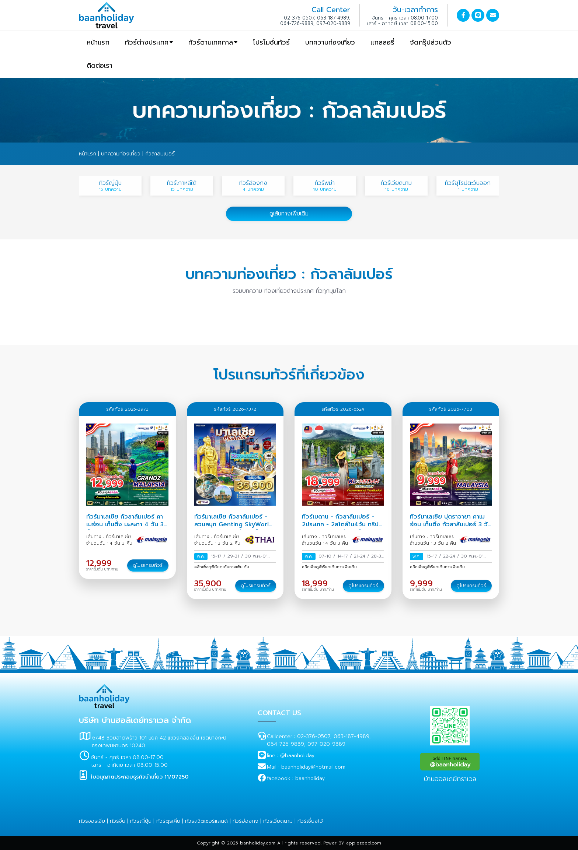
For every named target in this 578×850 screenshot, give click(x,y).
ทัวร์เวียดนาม (278, 821)
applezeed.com (363, 843)
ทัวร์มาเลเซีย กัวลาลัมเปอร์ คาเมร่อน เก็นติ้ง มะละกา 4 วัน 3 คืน (125, 524)
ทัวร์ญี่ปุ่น (141, 821)
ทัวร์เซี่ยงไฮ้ (310, 821)
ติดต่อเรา (99, 65)
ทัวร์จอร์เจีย (92, 821)
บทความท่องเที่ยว (330, 42)
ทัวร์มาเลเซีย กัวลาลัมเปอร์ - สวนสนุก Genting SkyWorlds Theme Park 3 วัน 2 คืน (235, 524)
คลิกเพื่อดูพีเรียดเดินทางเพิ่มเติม (221, 567)
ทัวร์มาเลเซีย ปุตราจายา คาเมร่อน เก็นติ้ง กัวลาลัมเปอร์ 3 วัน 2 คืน (450, 524)
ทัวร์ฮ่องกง (245, 821)
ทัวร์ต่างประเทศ (146, 42)
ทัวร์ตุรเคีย (168, 821)
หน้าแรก (98, 42)
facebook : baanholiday (296, 778)
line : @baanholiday (290, 755)
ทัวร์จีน (117, 821)
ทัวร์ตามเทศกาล (210, 42)
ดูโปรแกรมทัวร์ (148, 565)
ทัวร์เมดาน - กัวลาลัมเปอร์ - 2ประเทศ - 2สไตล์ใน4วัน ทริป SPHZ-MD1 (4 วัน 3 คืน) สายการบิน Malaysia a (341, 528)
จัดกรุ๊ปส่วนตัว (430, 42)
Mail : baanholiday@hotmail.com (306, 767)
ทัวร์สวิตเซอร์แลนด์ (206, 821)
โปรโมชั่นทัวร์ (271, 42)
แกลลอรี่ (382, 42)
